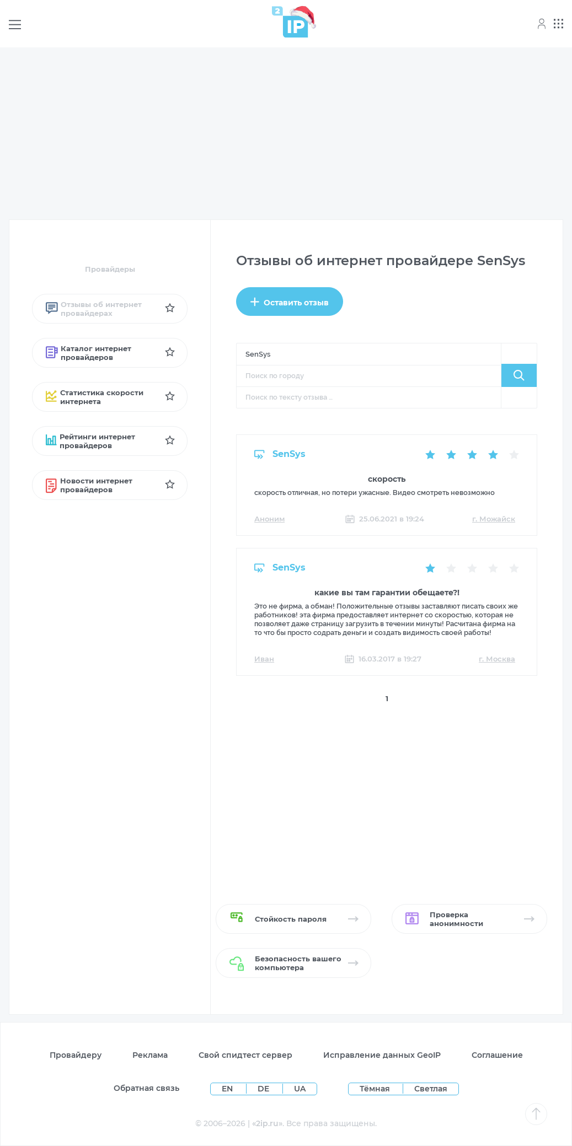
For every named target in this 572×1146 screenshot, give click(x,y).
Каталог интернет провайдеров (88, 353)
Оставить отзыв (289, 302)
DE (264, 1089)
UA (300, 1089)
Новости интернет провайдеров (89, 485)
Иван (264, 658)
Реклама (150, 1055)
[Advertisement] (286, 133)
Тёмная (375, 1089)
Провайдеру (75, 1055)
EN (228, 1089)
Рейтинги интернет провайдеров (90, 441)
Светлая (430, 1089)
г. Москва (497, 658)
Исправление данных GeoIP (382, 1055)
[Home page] (290, 22)
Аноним (269, 518)
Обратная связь (146, 1088)
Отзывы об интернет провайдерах (94, 309)
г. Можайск (493, 518)
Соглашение (497, 1055)
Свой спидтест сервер (245, 1055)
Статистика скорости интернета (94, 397)
